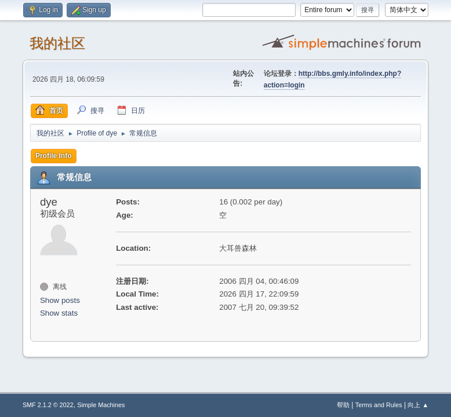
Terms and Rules (378, 404)
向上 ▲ (418, 404)
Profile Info (53, 156)
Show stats (59, 313)
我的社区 (57, 43)
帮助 (343, 404)
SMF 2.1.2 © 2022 (48, 404)
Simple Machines (101, 404)
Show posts (60, 300)
